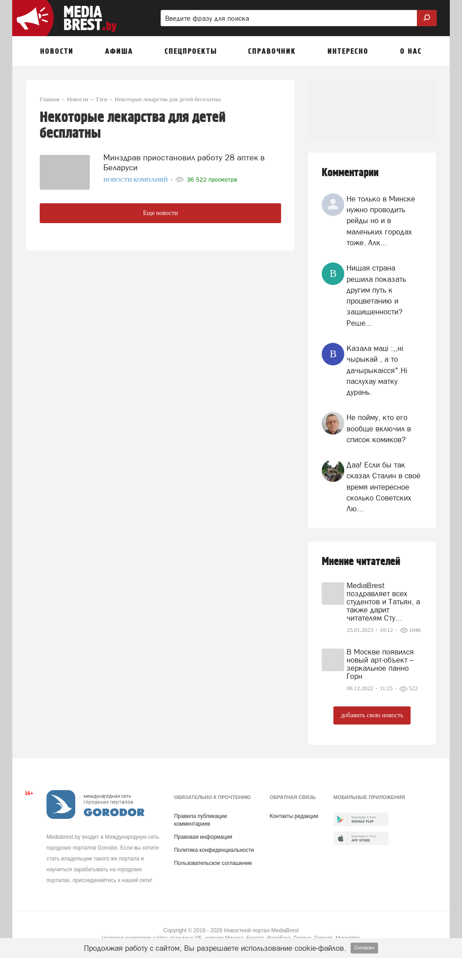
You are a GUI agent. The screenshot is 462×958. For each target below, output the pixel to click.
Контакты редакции (294, 816)
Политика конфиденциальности (214, 850)
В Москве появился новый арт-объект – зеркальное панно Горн (380, 664)
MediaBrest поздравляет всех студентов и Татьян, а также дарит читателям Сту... (383, 601)
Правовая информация (203, 837)
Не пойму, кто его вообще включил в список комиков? (378, 428)
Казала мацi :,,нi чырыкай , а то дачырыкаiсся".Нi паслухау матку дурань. (376, 370)
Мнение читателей (361, 561)
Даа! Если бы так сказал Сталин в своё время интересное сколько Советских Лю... (383, 486)
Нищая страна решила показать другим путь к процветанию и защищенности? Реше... (376, 295)
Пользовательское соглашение (213, 863)
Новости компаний (136, 179)
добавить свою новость (372, 715)
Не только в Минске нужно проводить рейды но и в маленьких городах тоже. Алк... (380, 220)
